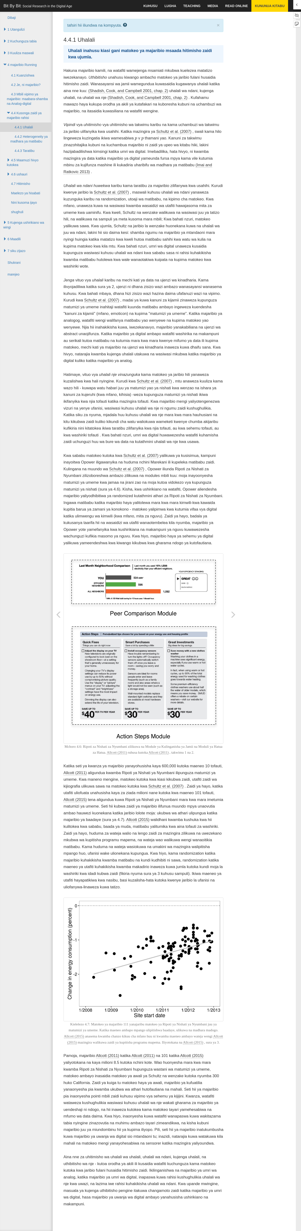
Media (212, 6)
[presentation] (136, 139)
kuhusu (150, 6)
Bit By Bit (38, 6)
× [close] (218, 25)
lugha (170, 6)
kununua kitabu (270, 6)
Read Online (236, 6)
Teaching (191, 6)
